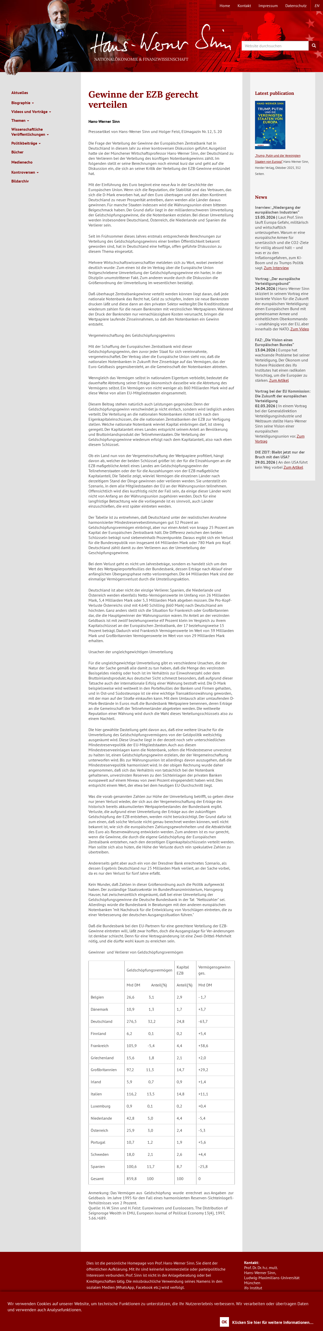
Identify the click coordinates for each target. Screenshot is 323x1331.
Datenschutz (296, 5)
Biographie (22, 102)
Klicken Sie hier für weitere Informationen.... (272, 1322)
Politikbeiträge (26, 143)
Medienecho (22, 162)
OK (224, 1322)
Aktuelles (19, 92)
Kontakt (244, 5)
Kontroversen (25, 172)
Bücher (17, 151)
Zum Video (299, 328)
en (317, 5)
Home (225, 5)
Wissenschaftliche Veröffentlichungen (30, 132)
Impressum (268, 5)
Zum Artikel (279, 380)
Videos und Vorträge (31, 111)
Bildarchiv (20, 181)
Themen (20, 120)
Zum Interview (276, 267)
